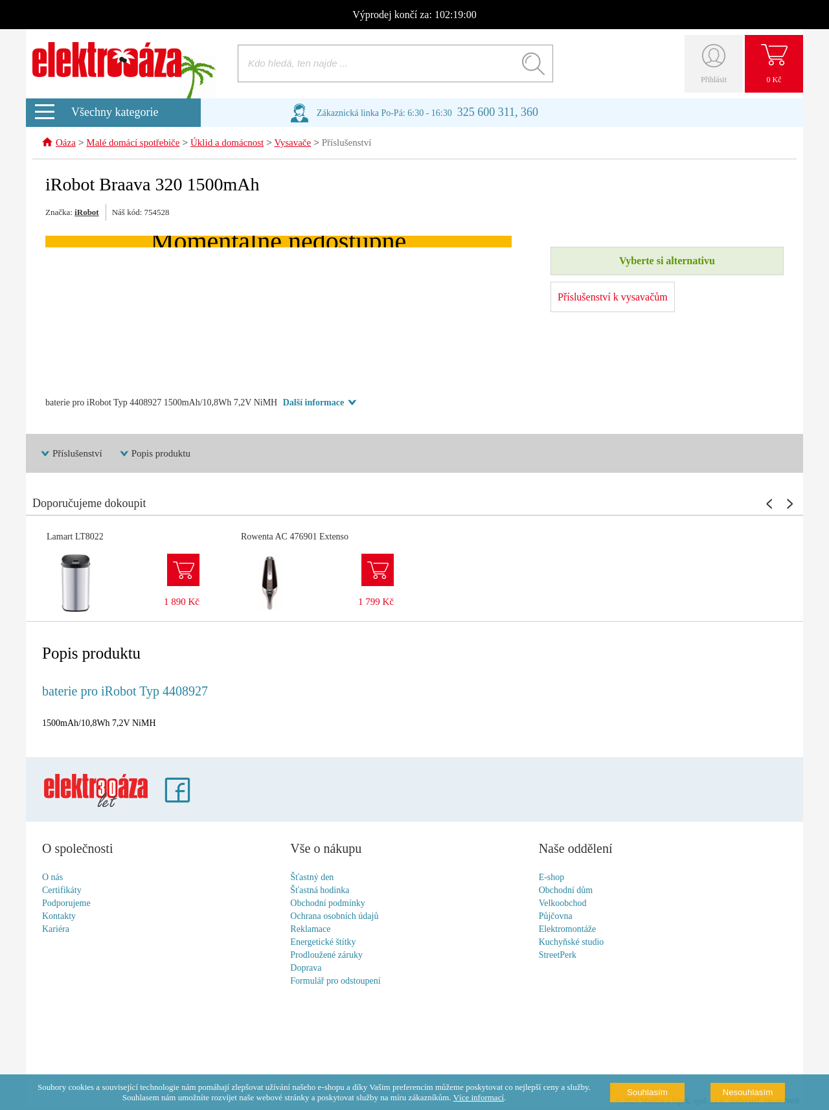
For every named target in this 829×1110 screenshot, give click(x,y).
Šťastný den (312, 878)
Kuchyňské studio (571, 942)
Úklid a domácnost (227, 144)
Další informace (313, 403)
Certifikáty (62, 891)
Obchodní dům (566, 891)
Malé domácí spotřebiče (132, 144)
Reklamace (310, 929)
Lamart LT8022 (75, 537)
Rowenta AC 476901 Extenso (294, 537)
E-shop (552, 878)
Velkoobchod (563, 904)
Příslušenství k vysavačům (613, 297)
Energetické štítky (323, 942)
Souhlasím (647, 1092)
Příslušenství (347, 144)
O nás (52, 878)
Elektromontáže (567, 929)
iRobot (86, 213)
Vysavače (293, 144)
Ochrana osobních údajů (334, 917)
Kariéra (55, 929)
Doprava (305, 968)
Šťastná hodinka (319, 891)
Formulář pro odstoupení (335, 981)
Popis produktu (160, 454)
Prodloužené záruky (326, 955)
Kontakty (59, 917)
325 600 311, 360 (497, 112)
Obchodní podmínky (327, 904)
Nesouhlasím (748, 1092)
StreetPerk (557, 955)
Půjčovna (556, 917)
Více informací (478, 1097)
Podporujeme (66, 904)
